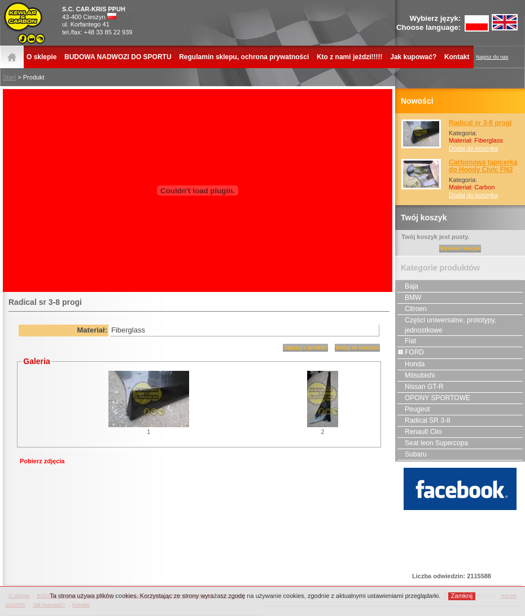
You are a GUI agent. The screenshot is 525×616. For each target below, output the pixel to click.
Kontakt (457, 57)
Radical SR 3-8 (423, 420)
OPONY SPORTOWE (433, 398)
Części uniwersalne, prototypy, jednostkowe (446, 324)
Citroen (412, 309)
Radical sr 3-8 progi (480, 123)
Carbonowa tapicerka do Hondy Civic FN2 (483, 166)
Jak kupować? (413, 57)
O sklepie (41, 57)
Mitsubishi (416, 375)
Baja (407, 286)
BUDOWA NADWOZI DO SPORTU (118, 57)
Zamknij (462, 595)
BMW (409, 298)
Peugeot (413, 409)
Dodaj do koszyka (473, 148)
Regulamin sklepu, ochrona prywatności (244, 57)
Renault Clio (419, 432)
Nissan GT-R (420, 387)
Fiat (406, 341)
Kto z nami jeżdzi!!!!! (350, 57)
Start (9, 77)
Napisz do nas (492, 57)
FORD (410, 352)
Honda (411, 364)
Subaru (412, 454)
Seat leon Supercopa (432, 443)
